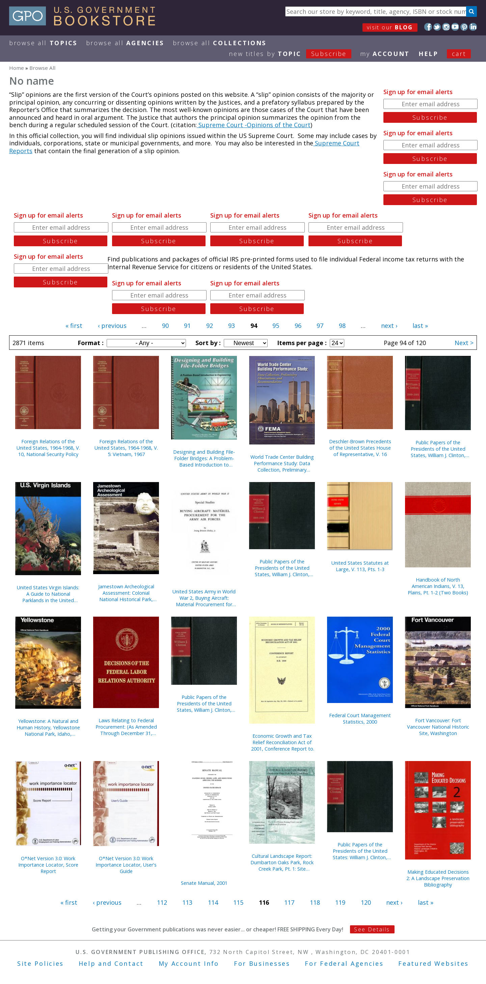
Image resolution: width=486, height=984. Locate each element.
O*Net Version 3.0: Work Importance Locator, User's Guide (126, 864)
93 (231, 325)
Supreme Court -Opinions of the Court (253, 125)
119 (340, 902)
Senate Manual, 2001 (204, 883)
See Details (372, 929)
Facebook (428, 27)
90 (165, 325)
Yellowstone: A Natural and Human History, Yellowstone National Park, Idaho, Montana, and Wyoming (48, 727)
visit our (390, 27)
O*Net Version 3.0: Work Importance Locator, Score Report (48, 864)
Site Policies (40, 963)
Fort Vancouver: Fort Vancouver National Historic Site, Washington (438, 726)
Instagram (446, 27)
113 (187, 902)
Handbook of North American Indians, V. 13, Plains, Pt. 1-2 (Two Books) (438, 586)
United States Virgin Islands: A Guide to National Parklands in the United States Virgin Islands (48, 593)
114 (213, 902)
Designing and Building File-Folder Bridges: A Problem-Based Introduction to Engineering (204, 458)
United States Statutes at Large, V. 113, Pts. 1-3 (360, 566)
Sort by (207, 343)
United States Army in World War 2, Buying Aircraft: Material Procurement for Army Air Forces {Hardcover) (204, 598)
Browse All (43, 43)
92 (209, 325)
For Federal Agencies (344, 963)
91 (187, 325)
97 (320, 325)
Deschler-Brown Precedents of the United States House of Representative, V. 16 (360, 447)
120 (366, 902)
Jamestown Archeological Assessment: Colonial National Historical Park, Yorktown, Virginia (126, 592)
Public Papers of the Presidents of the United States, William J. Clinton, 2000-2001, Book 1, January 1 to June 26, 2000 (282, 568)
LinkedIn (473, 27)
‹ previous (112, 325)
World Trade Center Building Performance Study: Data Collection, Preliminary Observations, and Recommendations (282, 463)
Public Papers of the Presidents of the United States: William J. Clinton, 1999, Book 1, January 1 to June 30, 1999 (360, 851)
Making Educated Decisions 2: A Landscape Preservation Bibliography (437, 878)
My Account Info (189, 963)
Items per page (301, 343)
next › (389, 325)
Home (16, 67)
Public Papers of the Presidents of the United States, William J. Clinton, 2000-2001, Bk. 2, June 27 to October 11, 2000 (438, 448)
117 (289, 902)
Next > (464, 343)
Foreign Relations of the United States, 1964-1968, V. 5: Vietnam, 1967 (126, 447)
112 (162, 902)
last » (420, 325)
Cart (459, 54)
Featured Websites (433, 963)
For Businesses (262, 963)
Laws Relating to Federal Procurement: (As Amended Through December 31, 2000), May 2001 (126, 726)
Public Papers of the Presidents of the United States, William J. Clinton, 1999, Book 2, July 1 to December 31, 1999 (204, 703)
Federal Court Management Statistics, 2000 (360, 718)
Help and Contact (111, 963)
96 (298, 325)
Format (90, 343)
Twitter (437, 27)
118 (315, 902)
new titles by (294, 54)
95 (275, 325)
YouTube (455, 27)
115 (238, 902)
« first (73, 325)
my (385, 54)
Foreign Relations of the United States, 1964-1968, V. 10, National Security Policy (48, 447)
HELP (428, 54)
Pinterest (464, 27)
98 (342, 325)
